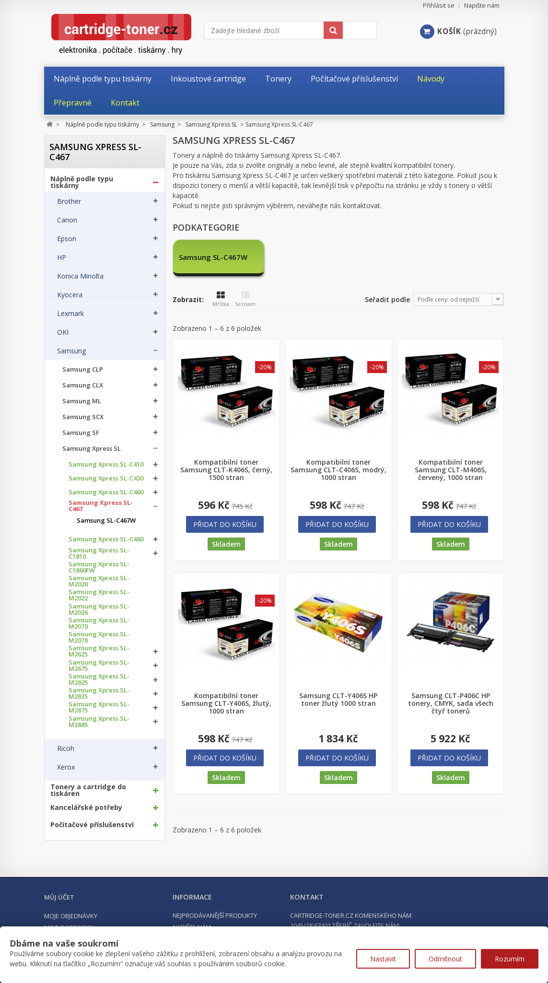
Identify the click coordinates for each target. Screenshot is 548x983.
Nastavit (383, 958)
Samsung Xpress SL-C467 (101, 506)
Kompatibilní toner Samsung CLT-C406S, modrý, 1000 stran (338, 469)
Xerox (66, 767)
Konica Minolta (80, 276)
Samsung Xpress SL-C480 (106, 539)
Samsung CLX (82, 385)
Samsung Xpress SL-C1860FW (99, 567)
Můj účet (59, 897)
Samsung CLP (82, 369)
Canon (67, 220)
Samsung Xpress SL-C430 (106, 478)
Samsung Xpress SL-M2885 (99, 721)
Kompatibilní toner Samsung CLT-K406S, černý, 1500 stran (226, 469)
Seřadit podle (387, 299)
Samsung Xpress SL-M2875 (99, 707)
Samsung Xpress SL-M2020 (99, 581)
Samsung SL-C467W (106, 520)
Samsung (71, 351)
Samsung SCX (83, 417)
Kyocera (69, 295)
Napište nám (482, 5)
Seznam (245, 299)
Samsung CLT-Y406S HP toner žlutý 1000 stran (338, 699)
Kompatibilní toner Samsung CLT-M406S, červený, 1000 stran (451, 469)
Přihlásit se (439, 5)
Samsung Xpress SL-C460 (106, 492)
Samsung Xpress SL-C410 (106, 464)
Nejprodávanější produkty (215, 915)
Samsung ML (81, 401)
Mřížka (220, 299)
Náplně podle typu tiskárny (81, 182)
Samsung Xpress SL (91, 448)
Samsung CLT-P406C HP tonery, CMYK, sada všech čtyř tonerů (450, 703)
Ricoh (65, 748)
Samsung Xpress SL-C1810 (99, 553)
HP (61, 257)
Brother (69, 201)
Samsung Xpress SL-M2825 (99, 679)
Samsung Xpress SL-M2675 (99, 665)
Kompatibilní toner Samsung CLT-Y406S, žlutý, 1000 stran (226, 703)
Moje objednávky (70, 916)
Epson (66, 238)
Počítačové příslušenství (92, 824)
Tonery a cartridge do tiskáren (88, 790)
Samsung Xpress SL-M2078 (99, 637)
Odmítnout (445, 958)
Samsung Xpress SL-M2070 (99, 623)
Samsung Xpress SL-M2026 (99, 609)
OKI (63, 332)
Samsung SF (80, 433)
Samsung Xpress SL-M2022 (99, 595)
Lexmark (70, 313)
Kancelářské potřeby (86, 807)
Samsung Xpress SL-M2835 (99, 693)
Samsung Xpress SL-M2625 (99, 651)
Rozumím (510, 958)
